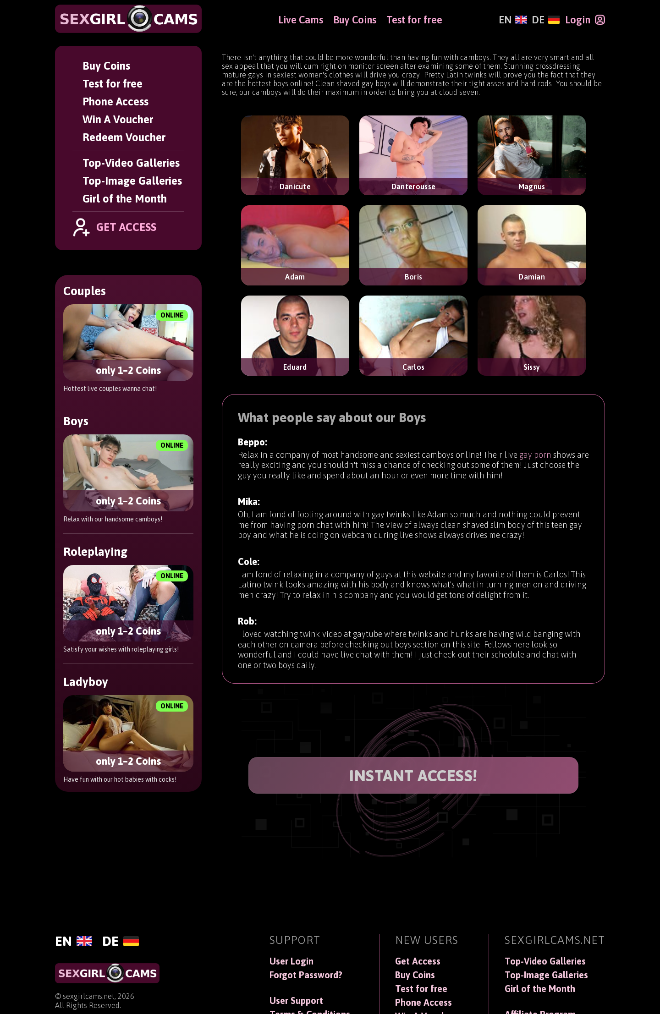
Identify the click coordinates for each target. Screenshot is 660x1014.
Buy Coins (106, 66)
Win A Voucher (117, 119)
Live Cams (300, 20)
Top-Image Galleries (132, 181)
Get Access (417, 961)
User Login (292, 961)
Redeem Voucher (123, 137)
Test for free (112, 83)
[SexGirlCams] (128, 19)
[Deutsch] (546, 20)
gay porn (535, 465)
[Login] (585, 20)
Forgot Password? (306, 975)
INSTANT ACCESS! (413, 775)
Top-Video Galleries (131, 163)
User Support (296, 1000)
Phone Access (115, 101)
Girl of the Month (124, 198)
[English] (513, 20)
